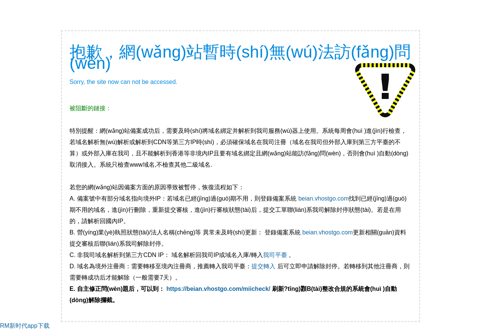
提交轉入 (263, 266)
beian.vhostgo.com (323, 198)
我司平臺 (276, 255)
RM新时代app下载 (25, 325)
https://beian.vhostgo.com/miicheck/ (218, 289)
